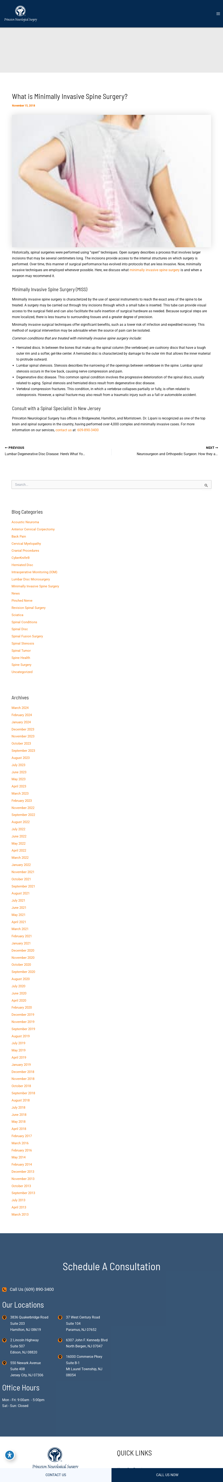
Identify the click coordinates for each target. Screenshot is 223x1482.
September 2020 (23, 972)
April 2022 (19, 850)
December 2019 (23, 1015)
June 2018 (19, 1115)
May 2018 (18, 1122)
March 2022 (20, 858)
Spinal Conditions (24, 622)
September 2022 (23, 815)
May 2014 (18, 1157)
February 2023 (22, 801)
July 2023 (18, 765)
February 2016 (22, 1150)
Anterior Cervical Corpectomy (33, 529)
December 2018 (23, 1072)
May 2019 (18, 1050)
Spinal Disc (20, 629)
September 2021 (23, 886)
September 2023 (23, 751)
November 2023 (23, 736)
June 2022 (19, 836)
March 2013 (20, 1214)
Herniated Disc (22, 565)
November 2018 (23, 1079)
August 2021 (21, 893)
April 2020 (19, 1000)
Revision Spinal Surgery (29, 608)
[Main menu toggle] (218, 14)
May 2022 (18, 843)
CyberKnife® (21, 558)
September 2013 (23, 1193)
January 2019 (21, 1065)
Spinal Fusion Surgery (27, 636)
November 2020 (23, 958)
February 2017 (22, 1136)
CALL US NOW (167, 1475)
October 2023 (21, 743)
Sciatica (17, 615)
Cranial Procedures (25, 551)
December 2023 (23, 729)
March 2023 (20, 793)
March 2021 (20, 929)
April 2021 (19, 922)
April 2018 (19, 1129)
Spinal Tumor (21, 651)
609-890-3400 (88, 430)
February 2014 (22, 1164)
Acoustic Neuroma (25, 522)
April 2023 (19, 786)
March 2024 (20, 708)
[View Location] (6, 1317)
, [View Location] (24, 1346)
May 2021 (18, 915)
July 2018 (18, 1107)
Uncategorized (22, 672)
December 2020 (23, 950)
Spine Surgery (21, 665)
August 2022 (21, 822)
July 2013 (18, 1200)
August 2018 (21, 1100)
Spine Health (21, 658)
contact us (64, 430)
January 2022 (21, 865)
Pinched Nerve (22, 601)
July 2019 (18, 1043)
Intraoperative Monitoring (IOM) (34, 572)
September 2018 (23, 1093)
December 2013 (23, 1172)
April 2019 (19, 1057)
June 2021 (19, 908)
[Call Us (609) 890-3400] (28, 1289)
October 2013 (21, 1186)
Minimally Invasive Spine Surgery (35, 586)
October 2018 (21, 1086)
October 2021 (21, 879)
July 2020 (18, 986)
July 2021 (18, 900)
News (16, 593)
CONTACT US (56, 1475)
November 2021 (23, 872)
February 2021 (22, 936)
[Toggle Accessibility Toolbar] (9, 1455)
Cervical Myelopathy (26, 544)
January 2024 (21, 722)
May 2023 (18, 779)
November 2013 (23, 1179)
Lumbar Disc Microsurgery (31, 579)
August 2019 (21, 1036)
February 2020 (22, 1007)
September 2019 (23, 1029)
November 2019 (23, 1022)
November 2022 (23, 808)
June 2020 (19, 993)
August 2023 (21, 758)
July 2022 (18, 829)
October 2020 (21, 965)
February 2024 (22, 715)
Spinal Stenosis (23, 643)
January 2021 (21, 943)
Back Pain (19, 536)
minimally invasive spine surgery (155, 270)
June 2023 (19, 772)
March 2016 (20, 1143)
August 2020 (21, 979)
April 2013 (19, 1207)
